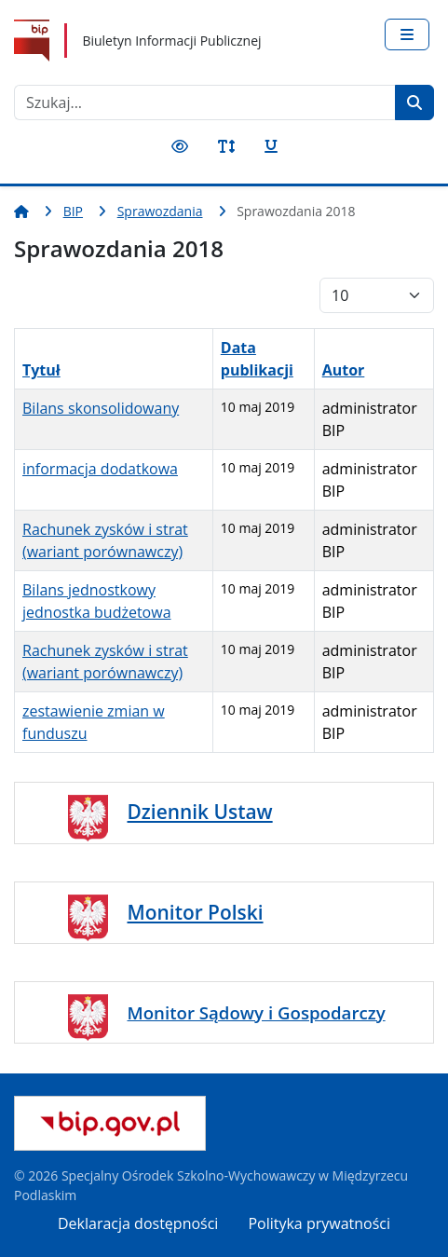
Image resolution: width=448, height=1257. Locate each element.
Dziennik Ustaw (200, 812)
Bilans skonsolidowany (100, 408)
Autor (343, 370)
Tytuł (41, 370)
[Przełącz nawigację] (407, 34)
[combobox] (205, 102)
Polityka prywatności (319, 1223)
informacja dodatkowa (100, 468)
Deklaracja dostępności (138, 1223)
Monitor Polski (196, 912)
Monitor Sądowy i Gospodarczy (257, 1012)
